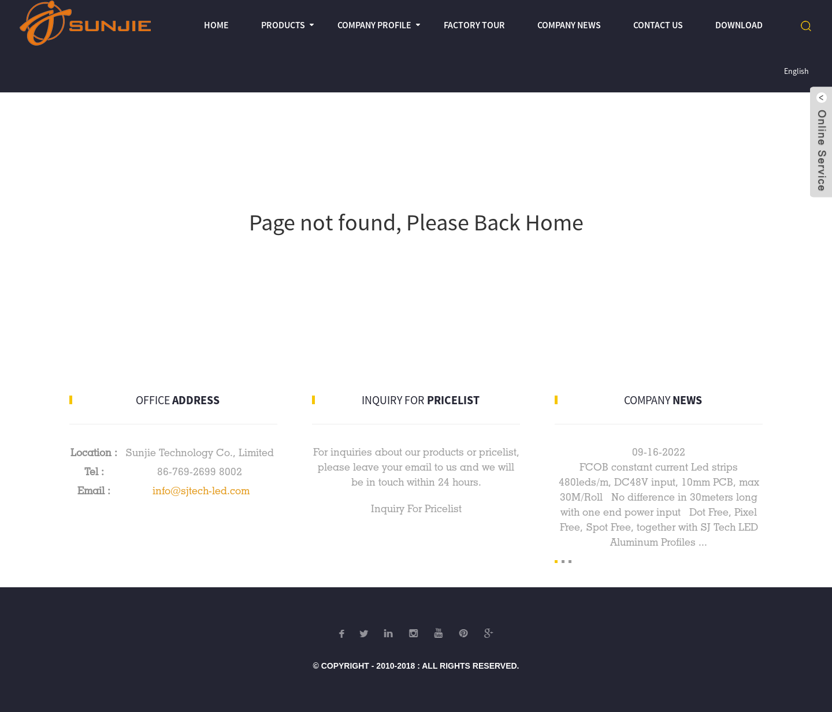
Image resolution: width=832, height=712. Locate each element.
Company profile (374, 25)
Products (283, 25)
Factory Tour (474, 25)
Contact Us (658, 25)
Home (216, 25)
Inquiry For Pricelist (416, 508)
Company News (569, 25)
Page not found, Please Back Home (416, 222)
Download (739, 25)
